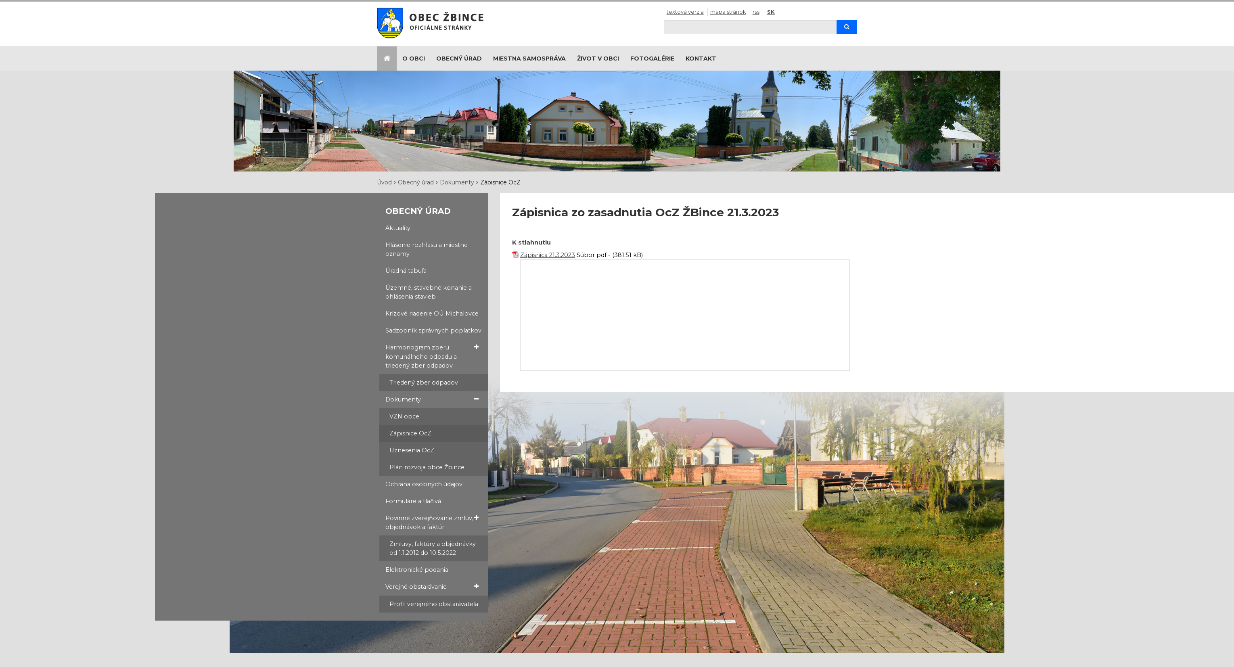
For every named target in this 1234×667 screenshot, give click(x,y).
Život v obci (598, 58)
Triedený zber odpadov (423, 382)
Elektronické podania (416, 569)
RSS (756, 11)
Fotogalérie (652, 58)
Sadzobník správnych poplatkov (433, 330)
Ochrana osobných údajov (423, 484)
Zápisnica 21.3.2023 (547, 255)
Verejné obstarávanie (432, 586)
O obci (413, 58)
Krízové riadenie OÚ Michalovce (432, 313)
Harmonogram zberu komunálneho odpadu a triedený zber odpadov (432, 356)
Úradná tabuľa (406, 270)
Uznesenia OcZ (411, 450)
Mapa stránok (728, 11)
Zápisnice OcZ (500, 182)
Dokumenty (457, 182)
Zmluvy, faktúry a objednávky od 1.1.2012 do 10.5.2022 (432, 548)
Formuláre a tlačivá (413, 501)
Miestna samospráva (529, 58)
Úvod (384, 182)
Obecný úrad (459, 58)
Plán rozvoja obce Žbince (426, 467)
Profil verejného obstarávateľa (433, 604)
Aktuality (397, 228)
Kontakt (701, 58)
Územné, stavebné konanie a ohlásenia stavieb (428, 292)
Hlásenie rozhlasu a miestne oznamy (426, 249)
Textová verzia (685, 11)
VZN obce (404, 416)
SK (771, 11)
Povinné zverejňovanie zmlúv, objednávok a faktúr (432, 522)
